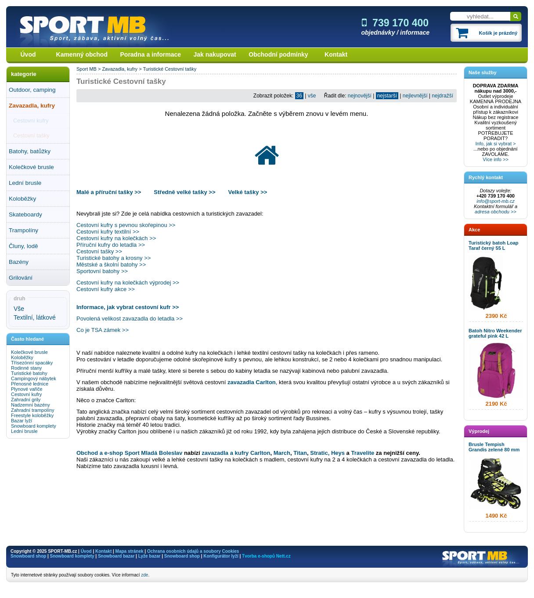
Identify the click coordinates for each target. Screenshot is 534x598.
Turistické (153, 69)
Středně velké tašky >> (184, 192)
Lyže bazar (149, 556)
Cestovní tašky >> (99, 251)
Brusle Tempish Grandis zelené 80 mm (494, 447)
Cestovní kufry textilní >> (107, 231)
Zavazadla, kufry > (122, 69)
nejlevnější (415, 96)
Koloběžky (22, 198)
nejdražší (442, 96)
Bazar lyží (21, 420)
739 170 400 (395, 23)
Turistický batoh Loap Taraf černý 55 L (493, 245)
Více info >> (496, 159)
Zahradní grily (25, 399)
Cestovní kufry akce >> (105, 289)
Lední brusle (25, 183)
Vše (19, 308)
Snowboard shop (28, 556)
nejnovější (360, 96)
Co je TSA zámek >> (102, 330)
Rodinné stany (26, 368)
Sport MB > (89, 69)
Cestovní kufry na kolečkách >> (116, 238)
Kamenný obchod (82, 54)
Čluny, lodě (23, 246)
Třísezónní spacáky (32, 362)
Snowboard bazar (116, 556)
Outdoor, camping (32, 89)
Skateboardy (25, 214)
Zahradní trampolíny (32, 410)
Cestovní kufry (31, 121)
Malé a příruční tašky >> (109, 192)
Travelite (363, 453)
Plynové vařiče (27, 389)
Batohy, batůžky (30, 151)
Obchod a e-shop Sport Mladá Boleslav (129, 453)
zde (144, 575)
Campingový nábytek (33, 378)
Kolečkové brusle (31, 167)
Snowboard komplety (33, 426)
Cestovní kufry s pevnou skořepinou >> (125, 225)
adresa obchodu (492, 211)
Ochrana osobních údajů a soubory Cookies (193, 551)
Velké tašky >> (247, 192)
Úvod (28, 54)
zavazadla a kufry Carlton (236, 453)
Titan (300, 453)
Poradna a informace (150, 54)
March (282, 453)
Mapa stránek (129, 551)
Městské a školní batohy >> (111, 264)
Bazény (19, 262)
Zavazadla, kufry (32, 105)
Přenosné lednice (29, 383)
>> (512, 211)
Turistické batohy (29, 373)
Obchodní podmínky (278, 54)
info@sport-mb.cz (495, 201)
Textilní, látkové (35, 317)
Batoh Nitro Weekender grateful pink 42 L (495, 333)
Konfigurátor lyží (220, 556)
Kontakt (336, 54)
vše (312, 96)
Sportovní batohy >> (102, 271)
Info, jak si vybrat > (495, 143)
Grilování (20, 277)
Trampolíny (23, 230)
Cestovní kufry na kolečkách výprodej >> (127, 282)
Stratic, (319, 453)
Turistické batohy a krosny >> (113, 258)
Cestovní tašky (31, 136)
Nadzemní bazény (30, 404)
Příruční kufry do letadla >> (110, 244)
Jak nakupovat (215, 54)
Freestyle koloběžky (32, 415)
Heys (338, 453)
